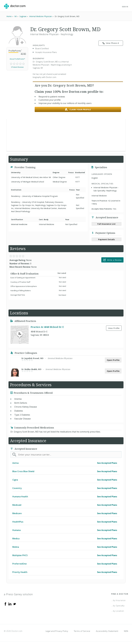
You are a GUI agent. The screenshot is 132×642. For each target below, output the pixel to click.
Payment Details (106, 239)
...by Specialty (118, 605)
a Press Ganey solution (18, 594)
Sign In (125, 7)
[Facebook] (5, 604)
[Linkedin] (9, 604)
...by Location (117, 611)
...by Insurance (118, 600)
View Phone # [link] (111, 43)
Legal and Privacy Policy (57, 631)
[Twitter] (14, 604)
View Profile (113, 328)
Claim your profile (78, 109)
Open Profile (113, 360)
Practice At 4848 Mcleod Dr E (47, 326)
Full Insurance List (106, 224)
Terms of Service (82, 631)
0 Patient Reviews (17, 67)
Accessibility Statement (107, 631)
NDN (126, 631)
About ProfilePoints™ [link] (17, 59)
